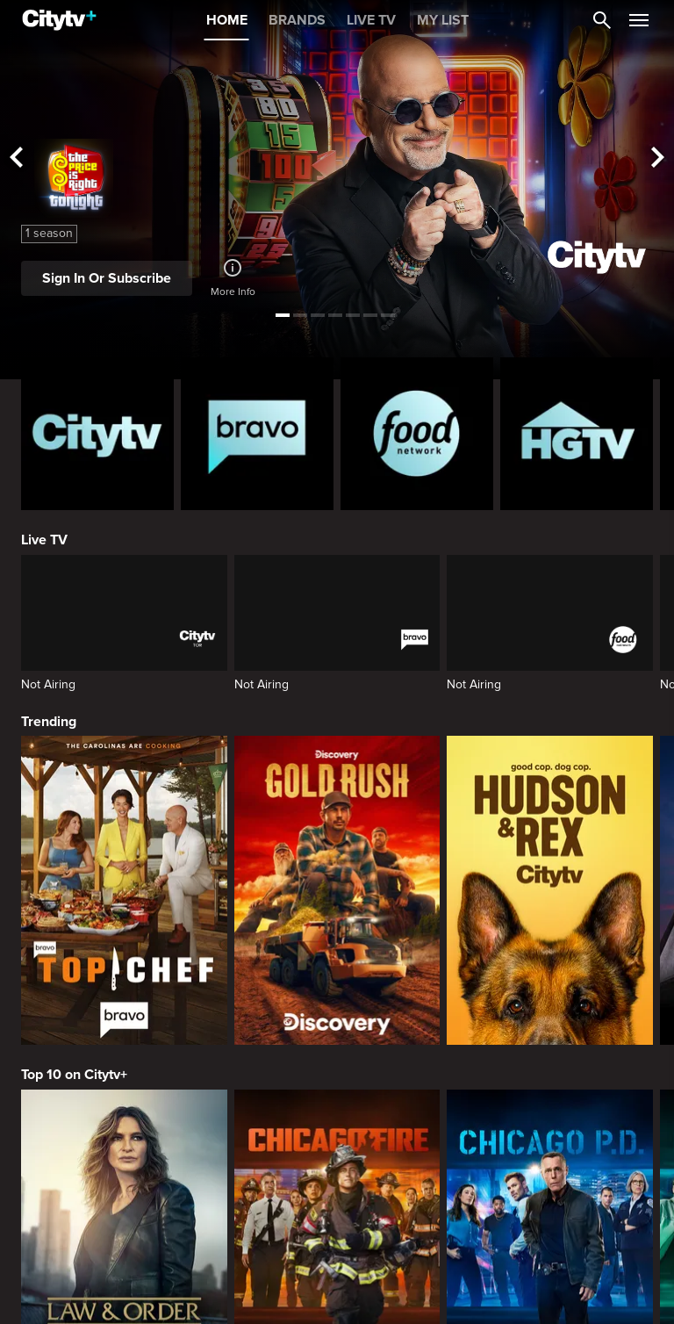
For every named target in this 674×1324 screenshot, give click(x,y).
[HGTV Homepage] (576, 433)
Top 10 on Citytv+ (74, 1074)
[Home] (59, 20)
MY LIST (443, 20)
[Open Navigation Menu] (639, 20)
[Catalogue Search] (602, 20)
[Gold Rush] (337, 890)
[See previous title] (16, 158)
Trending (48, 721)
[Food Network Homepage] (417, 433)
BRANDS (297, 20)
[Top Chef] (124, 890)
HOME (226, 20)
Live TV (44, 540)
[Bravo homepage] (257, 433)
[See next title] (658, 158)
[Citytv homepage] (97, 433)
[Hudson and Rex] (550, 890)
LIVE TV (371, 20)
